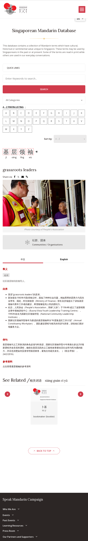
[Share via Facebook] (14, 176)
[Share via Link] (27, 176)
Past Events (9, 520)
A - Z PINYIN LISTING (13, 107)
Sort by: (48, 138)
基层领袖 (15, 366)
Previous (7, 394)
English (64, 259)
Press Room (9, 530)
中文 (23, 259)
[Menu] (82, 9)
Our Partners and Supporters (18, 536)
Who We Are (9, 509)
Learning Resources (13, 525)
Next (80, 394)
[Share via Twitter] (18, 176)
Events (6, 515)
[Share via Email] (22, 176)
